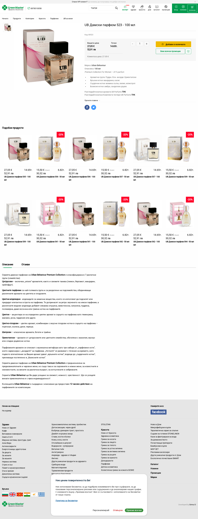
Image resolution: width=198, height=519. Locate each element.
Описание (7, 264)
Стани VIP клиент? (79, 2)
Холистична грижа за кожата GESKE (117, 470)
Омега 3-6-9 (7, 437)
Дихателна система (11, 474)
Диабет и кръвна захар (62, 434)
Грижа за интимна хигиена (113, 451)
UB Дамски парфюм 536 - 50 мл (50, 177)
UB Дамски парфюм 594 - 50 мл (180, 242)
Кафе (4, 431)
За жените (6, 455)
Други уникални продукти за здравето (69, 461)
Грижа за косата (108, 439)
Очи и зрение (8, 471)
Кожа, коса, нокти (60, 440)
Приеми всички (134, 510)
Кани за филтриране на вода (163, 437)
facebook (158, 412)
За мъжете (7, 458)
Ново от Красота (108, 433)
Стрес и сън (7, 465)
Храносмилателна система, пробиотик (69, 424)
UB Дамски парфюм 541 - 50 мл (50, 242)
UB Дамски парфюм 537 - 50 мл (115, 177)
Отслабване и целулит (62, 443)
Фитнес (55, 458)
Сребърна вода (58, 464)
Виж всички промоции (170, 51)
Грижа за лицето (108, 442)
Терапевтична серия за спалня (164, 430)
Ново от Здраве (9, 428)
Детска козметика (109, 467)
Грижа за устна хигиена (111, 448)
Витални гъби (58, 449)
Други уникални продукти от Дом (166, 455)
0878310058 (36, 8)
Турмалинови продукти (62, 471)
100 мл (97, 69)
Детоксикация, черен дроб (64, 427)
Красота (105, 430)
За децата (6, 452)
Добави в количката (173, 44)
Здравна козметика (110, 436)
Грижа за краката (109, 458)
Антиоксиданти (9, 446)
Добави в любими (188, 52)
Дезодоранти (107, 461)
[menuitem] (192, 8)
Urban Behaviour (98, 65)
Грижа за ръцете (108, 455)
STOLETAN (105, 424)
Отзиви (25, 264)
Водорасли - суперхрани (62, 446)
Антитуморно (58, 452)
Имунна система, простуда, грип (16, 440)
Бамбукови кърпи (159, 446)
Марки (154, 477)
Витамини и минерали (12, 434)
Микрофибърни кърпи (161, 427)
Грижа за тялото (108, 445)
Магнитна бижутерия (61, 474)
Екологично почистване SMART (165, 458)
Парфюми (105, 464)
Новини (154, 468)
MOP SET (155, 449)
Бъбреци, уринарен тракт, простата (68, 430)
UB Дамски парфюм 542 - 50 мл (115, 242)
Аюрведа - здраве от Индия (64, 455)
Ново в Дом (156, 424)
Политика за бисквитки (67, 500)
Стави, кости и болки (61, 437)
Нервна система (9, 462)
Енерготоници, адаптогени (14, 449)
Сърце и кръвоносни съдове (15, 477)
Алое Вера (6, 443)
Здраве (5, 424)
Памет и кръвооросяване (13, 468)
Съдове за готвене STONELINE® (165, 434)
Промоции (156, 473)
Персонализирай (101, 510)
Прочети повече (92, 100)
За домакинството (159, 440)
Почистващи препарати (161, 443)
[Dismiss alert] (195, 2)
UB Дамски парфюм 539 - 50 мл (180, 177)
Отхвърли (118, 510)
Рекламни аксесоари (160, 452)
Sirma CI (192, 505)
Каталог (154, 464)
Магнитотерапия (59, 467)
